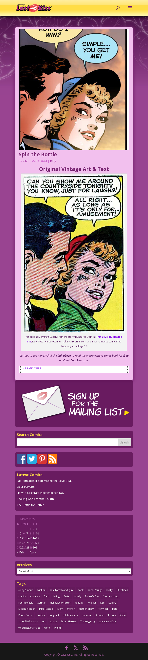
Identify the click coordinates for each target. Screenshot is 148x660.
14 (27, 538)
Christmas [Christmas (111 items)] (122, 590)
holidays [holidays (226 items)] (91, 602)
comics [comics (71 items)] (22, 596)
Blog (53, 161)
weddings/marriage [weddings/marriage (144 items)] (29, 627)
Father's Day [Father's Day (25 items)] (92, 596)
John (25, 161)
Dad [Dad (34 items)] (46, 596)
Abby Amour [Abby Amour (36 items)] (25, 590)
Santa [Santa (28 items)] (123, 615)
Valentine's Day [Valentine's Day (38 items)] (107, 621)
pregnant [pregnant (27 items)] (54, 615)
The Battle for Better (30, 505)
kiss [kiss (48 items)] (102, 602)
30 (34, 547)
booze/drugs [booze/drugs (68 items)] (94, 590)
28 (27, 547)
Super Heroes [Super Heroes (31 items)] (68, 621)
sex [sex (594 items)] (44, 621)
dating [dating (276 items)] (56, 596)
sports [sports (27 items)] (53, 621)
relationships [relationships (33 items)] (70, 615)
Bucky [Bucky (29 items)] (109, 590)
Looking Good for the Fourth (35, 499)
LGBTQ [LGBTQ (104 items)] (112, 602)
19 (21, 543)
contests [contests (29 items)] (35, 596)
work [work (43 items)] (47, 627)
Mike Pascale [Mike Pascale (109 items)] (46, 608)
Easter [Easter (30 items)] (67, 596)
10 (37, 533)
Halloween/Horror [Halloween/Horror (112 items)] (60, 602)
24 (37, 543)
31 (37, 547)
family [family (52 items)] (77, 596)
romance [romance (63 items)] (87, 615)
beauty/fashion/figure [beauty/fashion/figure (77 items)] (61, 590)
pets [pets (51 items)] (114, 608)
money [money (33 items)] (71, 608)
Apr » (33, 552)
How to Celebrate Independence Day (40, 493)
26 (21, 547)
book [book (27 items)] (80, 590)
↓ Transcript (32, 368)
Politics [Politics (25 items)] (41, 615)
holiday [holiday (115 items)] (79, 602)
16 (34, 538)
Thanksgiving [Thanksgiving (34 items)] (87, 621)
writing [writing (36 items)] (57, 627)
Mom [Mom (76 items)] (60, 608)
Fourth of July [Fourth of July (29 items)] (25, 602)
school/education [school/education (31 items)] (28, 621)
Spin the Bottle (38, 154)
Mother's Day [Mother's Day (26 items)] (86, 608)
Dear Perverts (26, 486)
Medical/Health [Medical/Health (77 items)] (26, 608)
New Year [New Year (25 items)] (103, 608)
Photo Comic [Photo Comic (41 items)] (25, 615)
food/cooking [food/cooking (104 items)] (110, 596)
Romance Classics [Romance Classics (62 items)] (106, 615)
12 (21, 538)
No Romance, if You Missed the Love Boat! (44, 481)
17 (37, 538)
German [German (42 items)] (41, 602)
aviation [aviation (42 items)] (41, 590)
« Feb (20, 552)
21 (27, 543)
